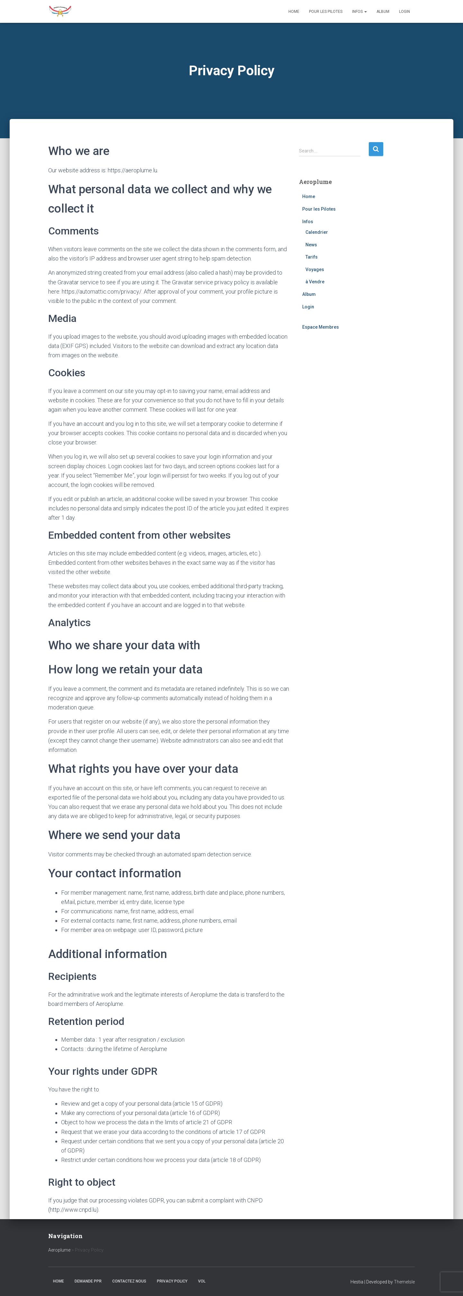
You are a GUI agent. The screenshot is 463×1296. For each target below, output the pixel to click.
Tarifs (311, 257)
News (311, 244)
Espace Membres (320, 327)
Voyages (314, 269)
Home (293, 11)
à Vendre (314, 281)
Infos (359, 11)
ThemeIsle (404, 1281)
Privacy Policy (172, 1281)
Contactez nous (129, 1281)
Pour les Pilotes (325, 11)
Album (383, 11)
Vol (201, 1281)
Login (404, 11)
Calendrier (316, 232)
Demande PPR (88, 1281)
